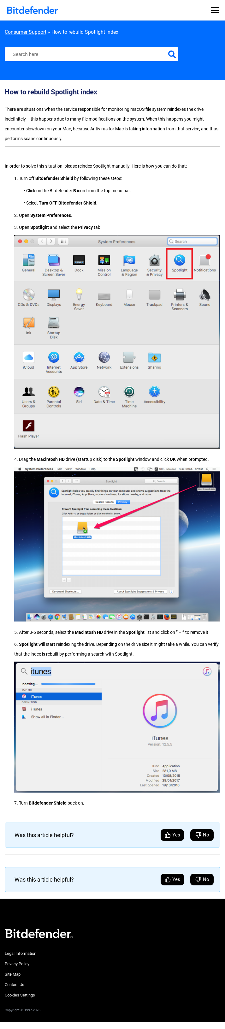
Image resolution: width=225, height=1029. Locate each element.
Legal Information (20, 953)
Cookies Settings (20, 995)
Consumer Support (25, 32)
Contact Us (14, 984)
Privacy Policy (17, 963)
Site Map (13, 974)
